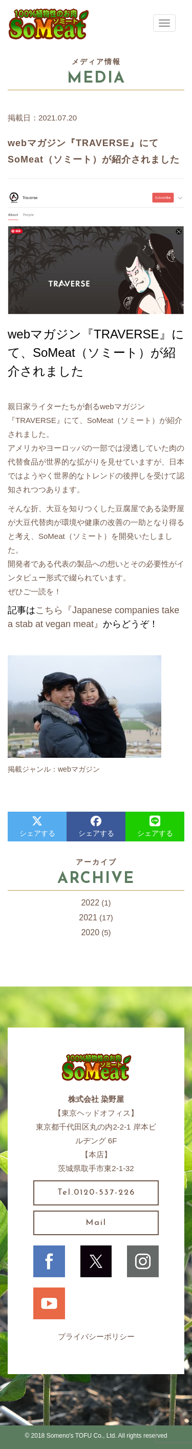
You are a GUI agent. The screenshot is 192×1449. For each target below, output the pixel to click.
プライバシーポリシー (96, 1336)
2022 (90, 902)
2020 (90, 932)
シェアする (37, 826)
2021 (88, 917)
